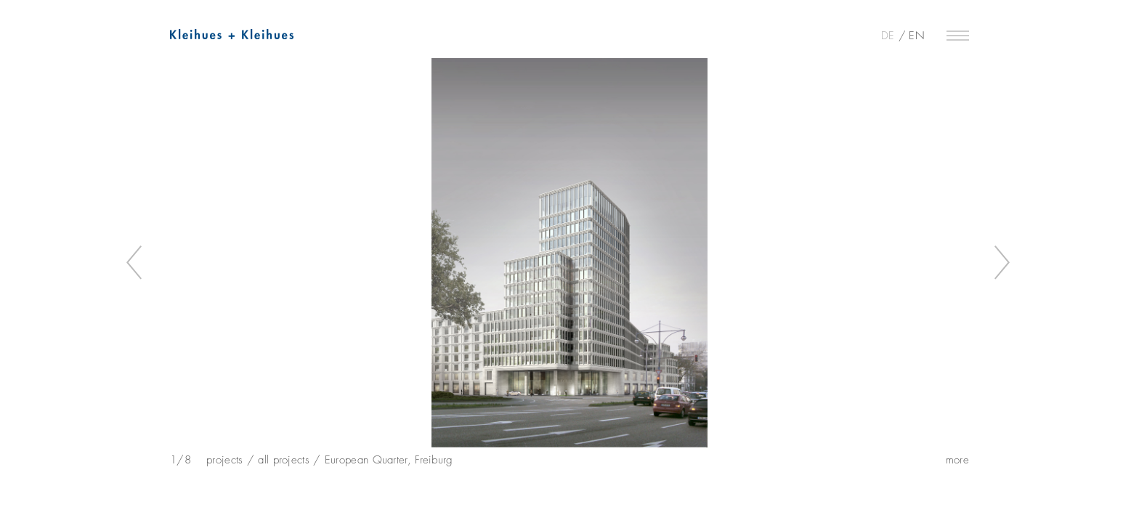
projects (224, 460)
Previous (136, 263)
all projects (283, 460)
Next (1003, 263)
